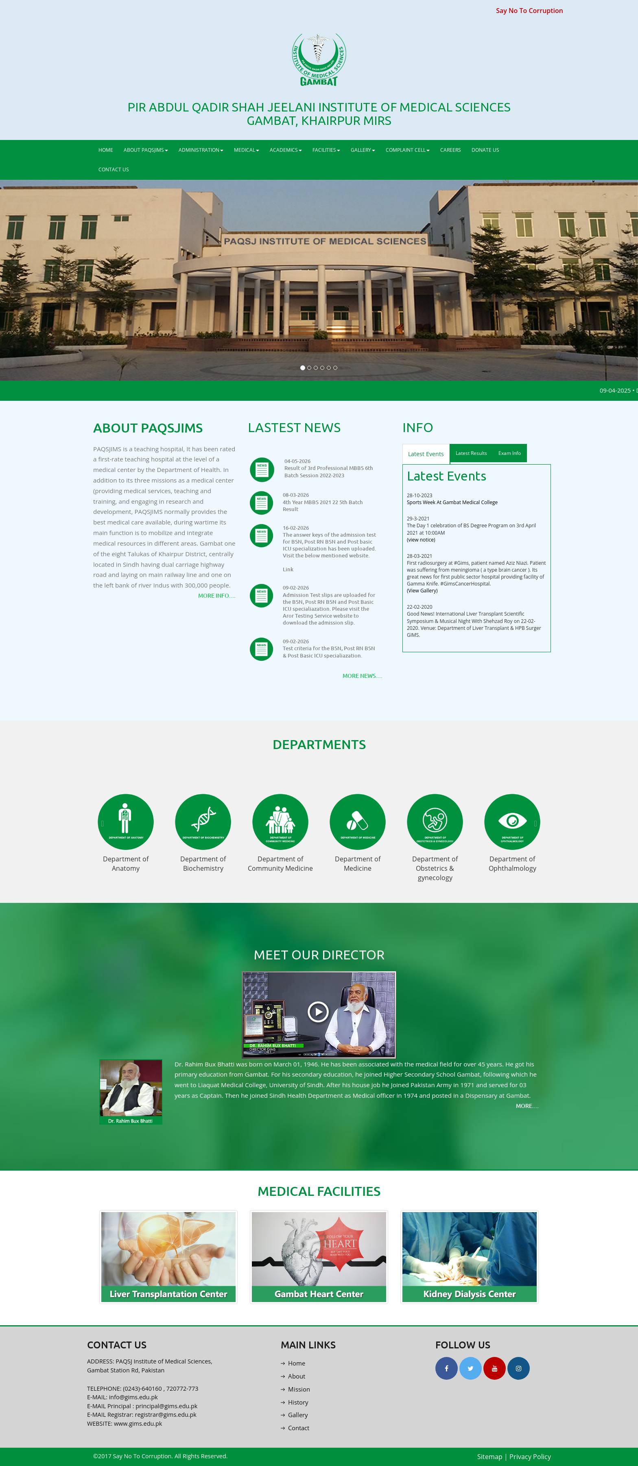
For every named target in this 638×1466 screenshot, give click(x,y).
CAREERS (450, 149)
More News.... (362, 675)
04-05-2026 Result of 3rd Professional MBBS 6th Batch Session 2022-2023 (328, 468)
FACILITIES (326, 149)
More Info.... (217, 595)
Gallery (294, 1415)
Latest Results (471, 453)
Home (293, 1363)
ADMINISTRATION (201, 149)
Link (288, 569)
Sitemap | (492, 1456)
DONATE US (485, 149)
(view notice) (421, 539)
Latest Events (426, 454)
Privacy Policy (530, 1456)
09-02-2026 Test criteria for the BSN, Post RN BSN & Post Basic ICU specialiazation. (329, 648)
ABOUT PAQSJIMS (146, 149)
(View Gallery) (422, 590)
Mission (295, 1389)
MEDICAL (246, 149)
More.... (527, 1106)
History (294, 1402)
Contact (295, 1428)
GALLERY (363, 149)
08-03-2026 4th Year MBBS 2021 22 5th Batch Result (323, 502)
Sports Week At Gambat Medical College (452, 502)
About (293, 1376)
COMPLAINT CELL (408, 149)
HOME (105, 149)
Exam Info (509, 453)
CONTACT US (113, 169)
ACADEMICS (286, 149)
